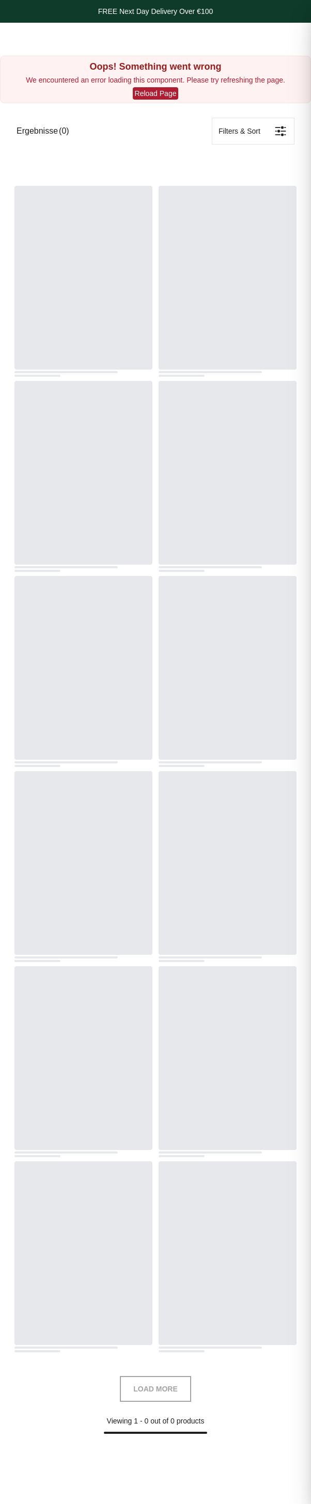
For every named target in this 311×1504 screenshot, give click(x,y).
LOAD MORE (155, 1389)
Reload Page (156, 93)
